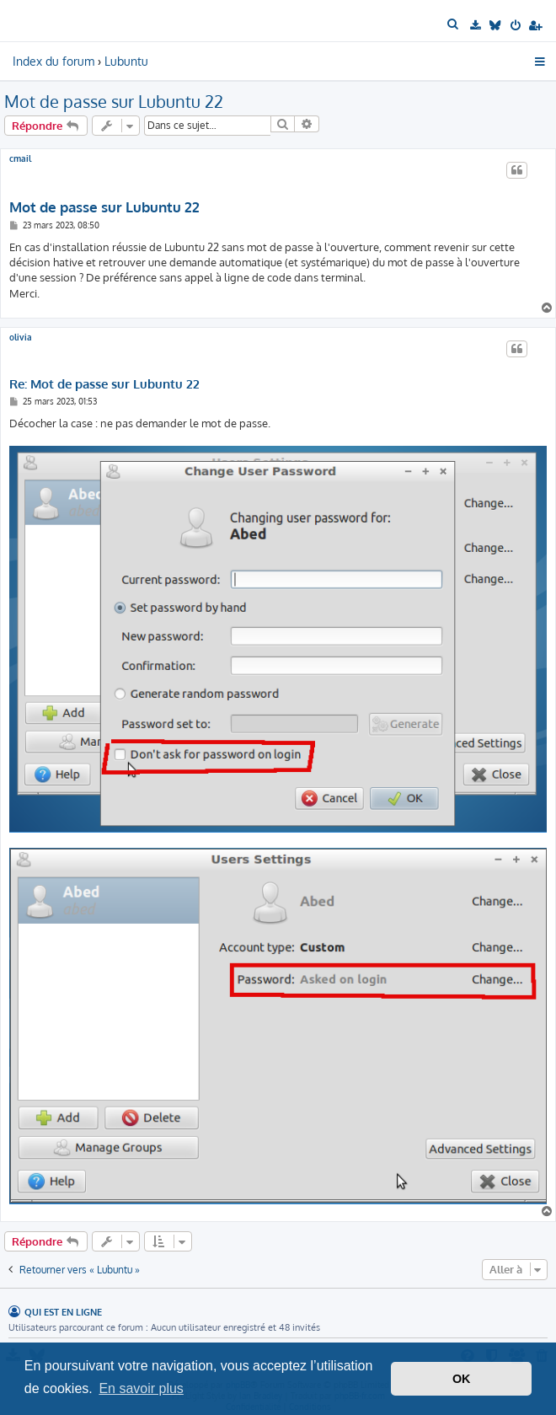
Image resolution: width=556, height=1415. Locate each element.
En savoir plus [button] (141, 1388)
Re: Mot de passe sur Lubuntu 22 (104, 384)
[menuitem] (454, 24)
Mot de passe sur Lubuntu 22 (113, 101)
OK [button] (461, 1379)
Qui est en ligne (63, 1311)
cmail (20, 158)
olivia (20, 337)
